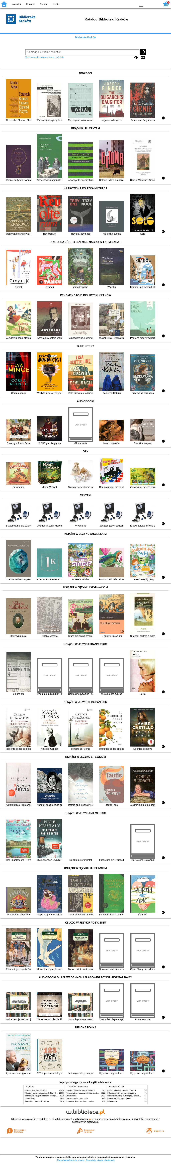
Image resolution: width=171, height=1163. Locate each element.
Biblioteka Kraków (85, 37)
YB (126, 3)
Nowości (16, 4)
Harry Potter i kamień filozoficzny (37, 1101)
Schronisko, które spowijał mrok (119, 1099)
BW (120, 3)
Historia (30, 4)
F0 (141, 3)
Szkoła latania (30, 1099)
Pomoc (43, 4)
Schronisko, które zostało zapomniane (80, 1101)
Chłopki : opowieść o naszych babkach (80, 1090)
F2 (154, 3)
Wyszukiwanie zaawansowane (39, 57)
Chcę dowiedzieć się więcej (70, 1160)
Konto (56, 4)
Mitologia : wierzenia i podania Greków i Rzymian (43, 1093)
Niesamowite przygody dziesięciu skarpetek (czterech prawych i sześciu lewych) (54, 1096)
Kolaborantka (112, 1101)
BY (133, 3)
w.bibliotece (83, 1119)
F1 (147, 3)
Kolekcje (60, 57)
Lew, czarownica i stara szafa (35, 1090)
